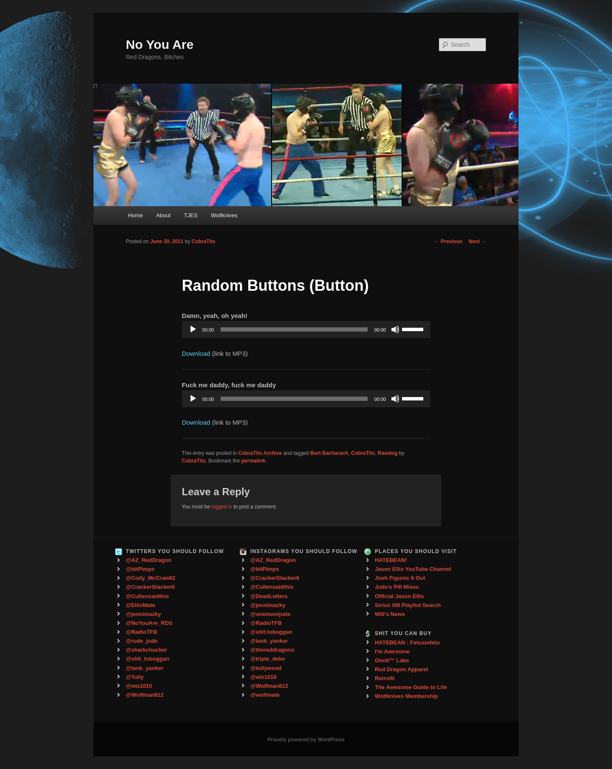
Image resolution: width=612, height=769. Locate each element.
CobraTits (203, 241)
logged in (221, 507)
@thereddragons (272, 650)
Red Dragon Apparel (401, 669)
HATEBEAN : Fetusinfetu (407, 642)
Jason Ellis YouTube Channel (413, 569)
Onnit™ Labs (392, 660)
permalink (253, 461)
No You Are (159, 44)
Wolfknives (224, 215)
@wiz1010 (139, 686)
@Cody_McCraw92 (151, 578)
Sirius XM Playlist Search (408, 605)
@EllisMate (140, 605)
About (163, 215)
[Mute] (395, 329)
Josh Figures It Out (400, 578)
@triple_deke (267, 658)
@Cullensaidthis (147, 596)
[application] (306, 329)
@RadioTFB (141, 632)
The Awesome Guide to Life (411, 687)
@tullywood (265, 668)
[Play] (193, 329)
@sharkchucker (146, 650)
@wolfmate (265, 695)
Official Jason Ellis (399, 596)
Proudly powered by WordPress (305, 740)
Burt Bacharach (329, 453)
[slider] (294, 329)
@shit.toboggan (271, 632)
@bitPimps (140, 569)
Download (196, 353)
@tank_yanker (145, 668)
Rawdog (388, 453)
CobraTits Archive (260, 453)
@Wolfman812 (145, 695)
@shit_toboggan (147, 658)
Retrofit (384, 678)
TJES (191, 215)
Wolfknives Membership (406, 696)
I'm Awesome (392, 651)
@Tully (135, 677)
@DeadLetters (269, 596)
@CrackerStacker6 (150, 587)
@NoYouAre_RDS (149, 623)
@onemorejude (270, 614)
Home (135, 215)
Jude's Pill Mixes (397, 587)
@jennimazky (143, 614)
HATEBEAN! (391, 560)
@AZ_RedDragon (148, 560)
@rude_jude (142, 641)
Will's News (390, 614)
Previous (448, 241)
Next (477, 241)
